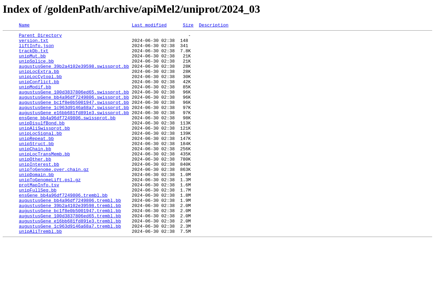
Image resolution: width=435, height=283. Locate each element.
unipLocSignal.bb (40, 155)
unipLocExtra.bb (39, 80)
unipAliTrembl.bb (40, 272)
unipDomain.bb (36, 204)
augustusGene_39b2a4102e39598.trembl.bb (70, 241)
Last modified (149, 26)
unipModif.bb (35, 99)
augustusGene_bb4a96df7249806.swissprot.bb (74, 111)
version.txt (34, 43)
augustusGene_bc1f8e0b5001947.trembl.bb (70, 247)
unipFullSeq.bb (37, 223)
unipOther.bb (35, 186)
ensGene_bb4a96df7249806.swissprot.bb (67, 136)
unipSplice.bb (36, 68)
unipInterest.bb (39, 192)
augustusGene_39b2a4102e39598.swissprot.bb (74, 74)
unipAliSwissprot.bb (44, 148)
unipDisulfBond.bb (42, 142)
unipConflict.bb (39, 93)
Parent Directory (40, 37)
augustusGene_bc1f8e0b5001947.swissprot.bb (74, 118)
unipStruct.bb (36, 167)
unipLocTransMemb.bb (44, 179)
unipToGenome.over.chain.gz (54, 198)
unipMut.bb (32, 62)
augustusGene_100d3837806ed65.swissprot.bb (74, 105)
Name (24, 26)
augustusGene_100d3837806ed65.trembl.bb (70, 254)
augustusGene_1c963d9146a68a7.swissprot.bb (74, 124)
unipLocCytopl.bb (40, 87)
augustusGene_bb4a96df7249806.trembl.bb (70, 235)
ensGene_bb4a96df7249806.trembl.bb (63, 229)
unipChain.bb (35, 173)
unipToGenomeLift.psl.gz (50, 210)
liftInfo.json (36, 49)
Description (213, 26)
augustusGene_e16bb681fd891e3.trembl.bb (70, 260)
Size (188, 26)
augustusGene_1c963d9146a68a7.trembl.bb (70, 266)
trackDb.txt (34, 56)
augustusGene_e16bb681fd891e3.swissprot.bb (74, 130)
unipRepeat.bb (36, 161)
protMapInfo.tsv (39, 217)
